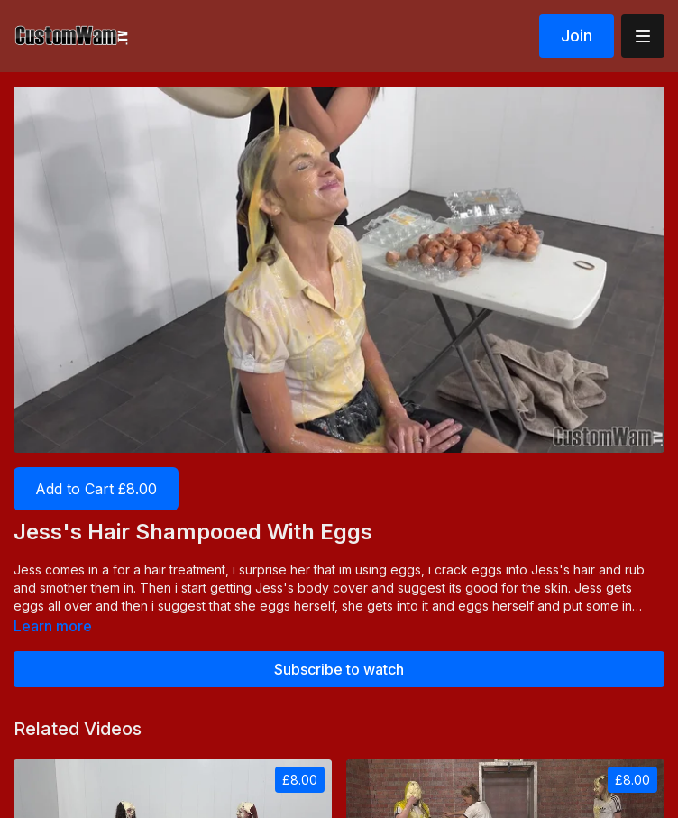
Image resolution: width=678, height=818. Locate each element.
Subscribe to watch (339, 669)
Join (576, 35)
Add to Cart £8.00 (96, 489)
